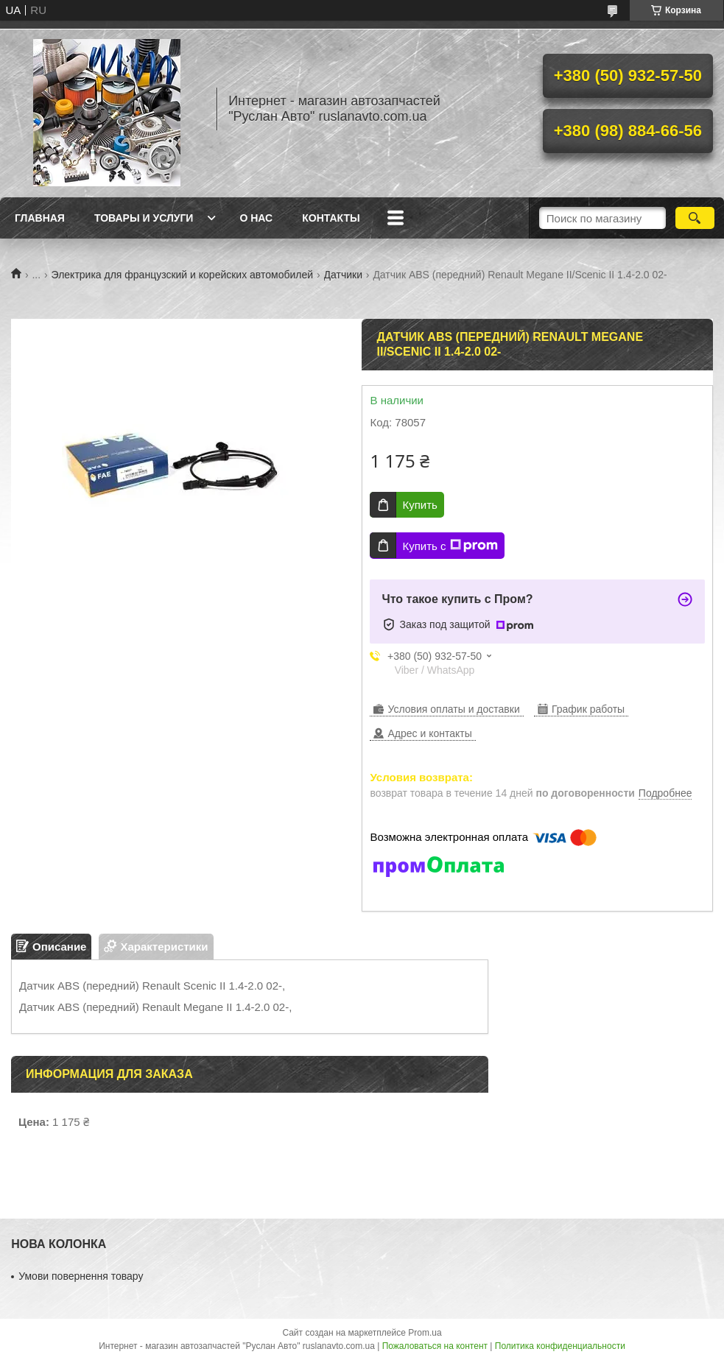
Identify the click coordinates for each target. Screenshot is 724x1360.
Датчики (343, 275)
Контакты (330, 218)
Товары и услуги (144, 218)
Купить (419, 504)
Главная (40, 218)
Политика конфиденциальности (560, 1346)
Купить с (449, 545)
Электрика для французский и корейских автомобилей (183, 275)
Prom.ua (424, 1333)
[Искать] (694, 218)
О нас (256, 218)
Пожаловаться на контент (435, 1346)
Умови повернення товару (80, 1276)
